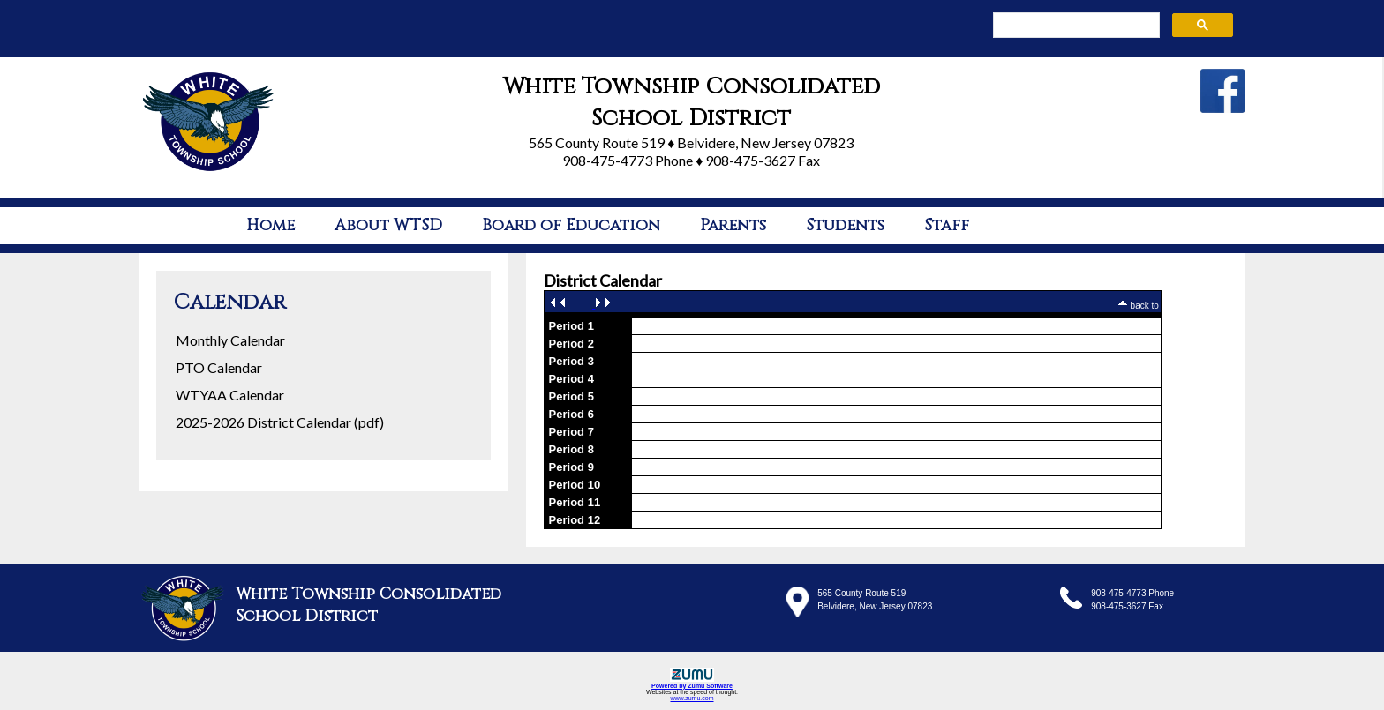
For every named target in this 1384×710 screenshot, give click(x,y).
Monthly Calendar (230, 340)
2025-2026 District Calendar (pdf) (280, 422)
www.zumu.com (691, 698)
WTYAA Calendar (230, 394)
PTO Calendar (219, 367)
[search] (1074, 26)
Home (270, 225)
